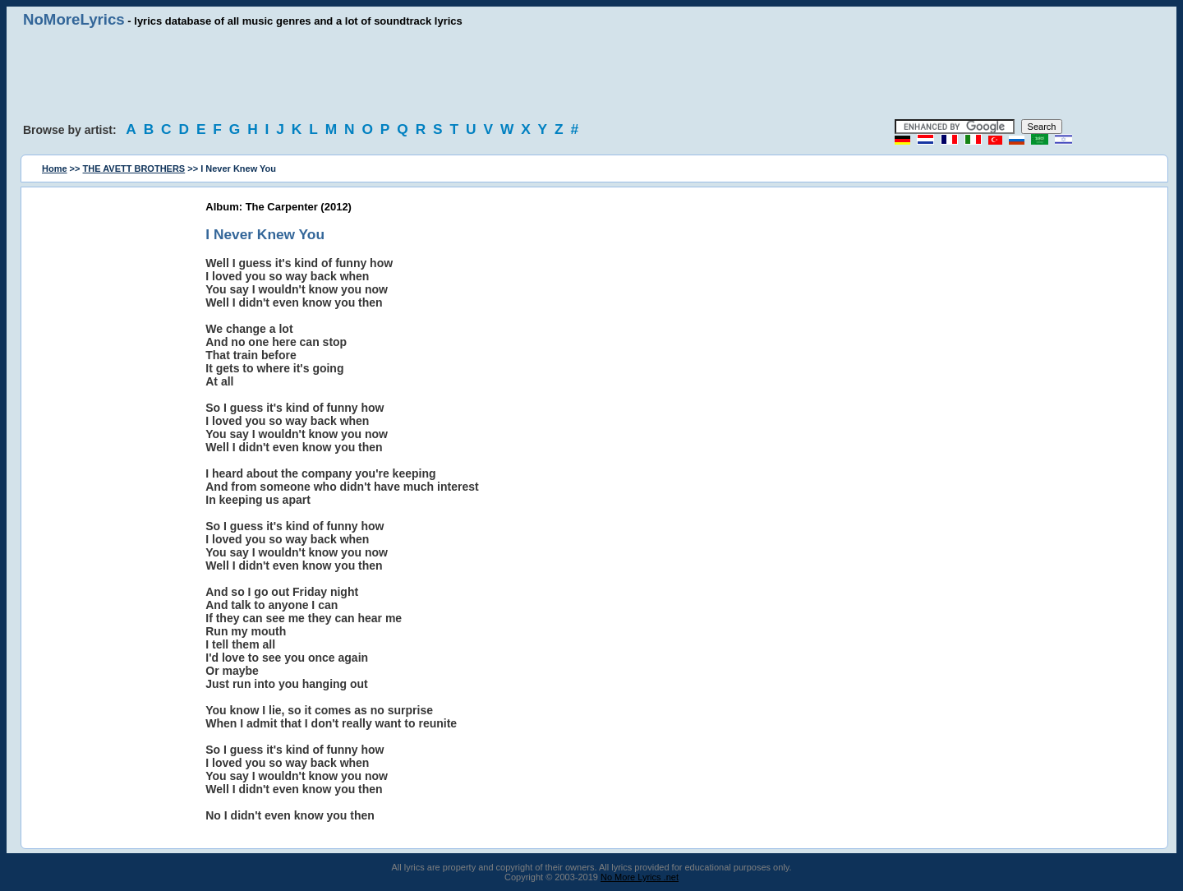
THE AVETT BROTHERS (134, 168)
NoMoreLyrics (74, 19)
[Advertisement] (591, 74)
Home (54, 168)
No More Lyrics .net (640, 877)
